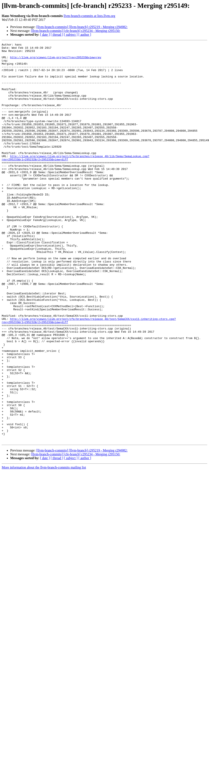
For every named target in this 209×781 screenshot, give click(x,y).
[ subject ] (71, 34)
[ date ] (45, 34)
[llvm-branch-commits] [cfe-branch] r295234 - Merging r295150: (75, 31)
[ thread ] (57, 34)
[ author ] (84, 34)
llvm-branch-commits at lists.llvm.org (89, 16)
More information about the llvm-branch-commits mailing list (44, 547)
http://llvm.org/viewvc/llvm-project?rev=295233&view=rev (55, 60)
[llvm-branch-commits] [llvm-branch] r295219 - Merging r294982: (82, 27)
